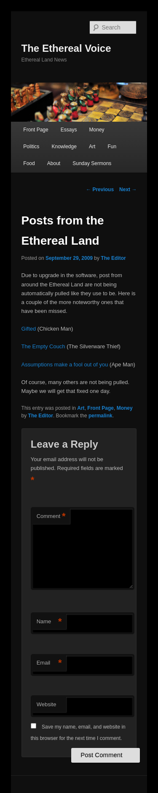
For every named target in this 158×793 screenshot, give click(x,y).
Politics (31, 147)
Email (49, 663)
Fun (111, 147)
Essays (69, 130)
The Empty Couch (44, 346)
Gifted (28, 329)
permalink (100, 416)
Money (96, 130)
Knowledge (63, 147)
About (53, 163)
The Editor (113, 258)
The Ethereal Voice (66, 48)
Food (29, 163)
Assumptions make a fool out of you (64, 364)
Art (92, 147)
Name (49, 622)
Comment (51, 516)
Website (46, 704)
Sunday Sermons (91, 163)
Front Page (35, 130)
